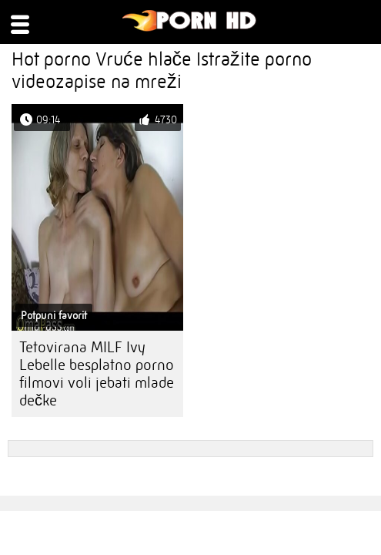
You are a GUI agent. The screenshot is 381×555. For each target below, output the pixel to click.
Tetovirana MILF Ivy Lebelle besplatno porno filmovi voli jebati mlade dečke (96, 373)
